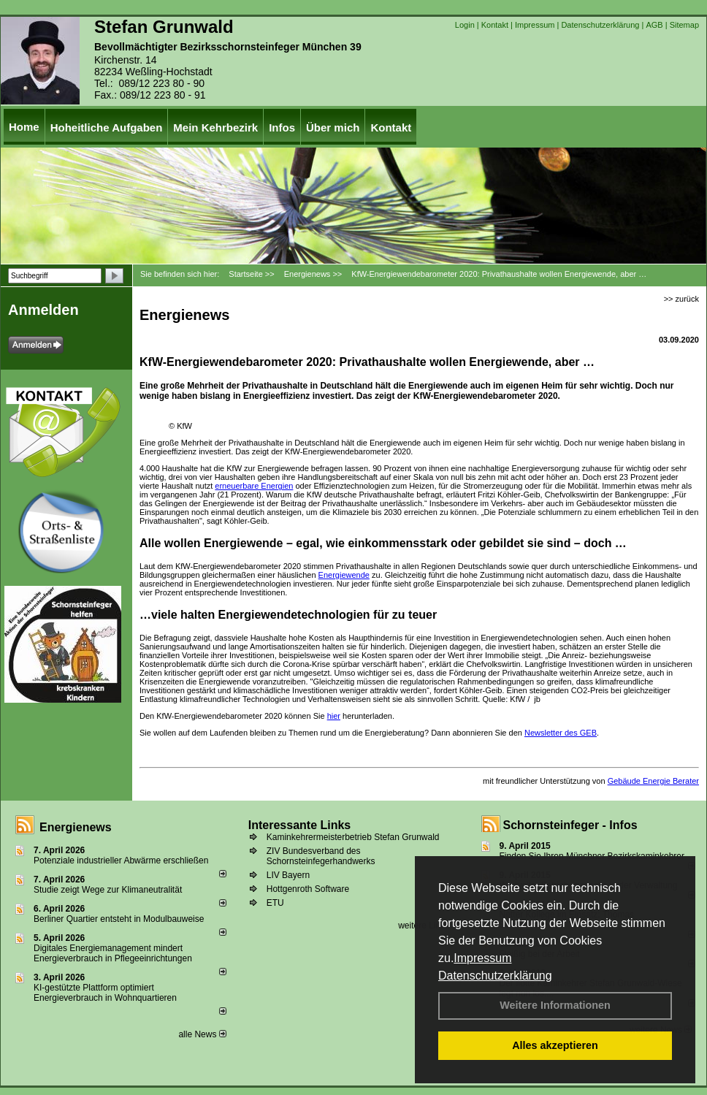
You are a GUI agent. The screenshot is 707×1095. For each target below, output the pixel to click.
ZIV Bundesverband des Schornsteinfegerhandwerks (321, 856)
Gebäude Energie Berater (653, 781)
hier (333, 715)
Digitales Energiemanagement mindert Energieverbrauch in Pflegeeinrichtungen (113, 953)
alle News (202, 1034)
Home (24, 127)
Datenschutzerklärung (495, 975)
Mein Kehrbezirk (215, 127)
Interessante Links (299, 825)
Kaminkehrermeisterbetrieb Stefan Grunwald (353, 837)
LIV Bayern (288, 875)
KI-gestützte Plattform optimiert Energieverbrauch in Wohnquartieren (105, 993)
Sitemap (684, 24)
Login (465, 24)
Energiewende (344, 575)
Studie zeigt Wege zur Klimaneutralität (108, 890)
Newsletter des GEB (560, 732)
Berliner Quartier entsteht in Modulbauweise (119, 919)
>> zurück (681, 298)
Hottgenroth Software (308, 889)
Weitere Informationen (555, 1005)
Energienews (75, 827)
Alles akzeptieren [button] (555, 1045)
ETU (275, 903)
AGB (654, 24)
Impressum (482, 958)
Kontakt (494, 24)
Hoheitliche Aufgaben (106, 127)
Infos (282, 127)
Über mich (332, 127)
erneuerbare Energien (254, 485)
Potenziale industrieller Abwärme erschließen (121, 860)
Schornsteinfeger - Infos (570, 825)
